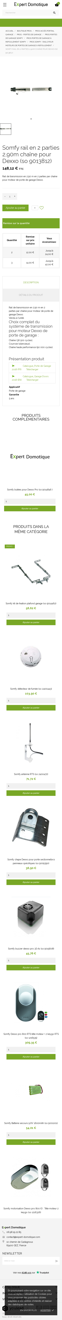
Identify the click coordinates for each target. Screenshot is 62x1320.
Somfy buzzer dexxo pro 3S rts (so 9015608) (31, 948)
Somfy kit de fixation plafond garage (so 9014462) (31, 603)
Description (31, 282)
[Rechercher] (30, 13)
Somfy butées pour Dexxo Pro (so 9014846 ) (30, 489)
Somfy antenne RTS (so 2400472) (31, 774)
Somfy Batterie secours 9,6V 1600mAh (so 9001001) (31, 1123)
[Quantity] (30, 501)
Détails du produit (31, 295)
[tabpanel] (31, 91)
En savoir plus (28, 1310)
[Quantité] (9, 196)
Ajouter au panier (15, 207)
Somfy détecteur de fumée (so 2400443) (31, 689)
